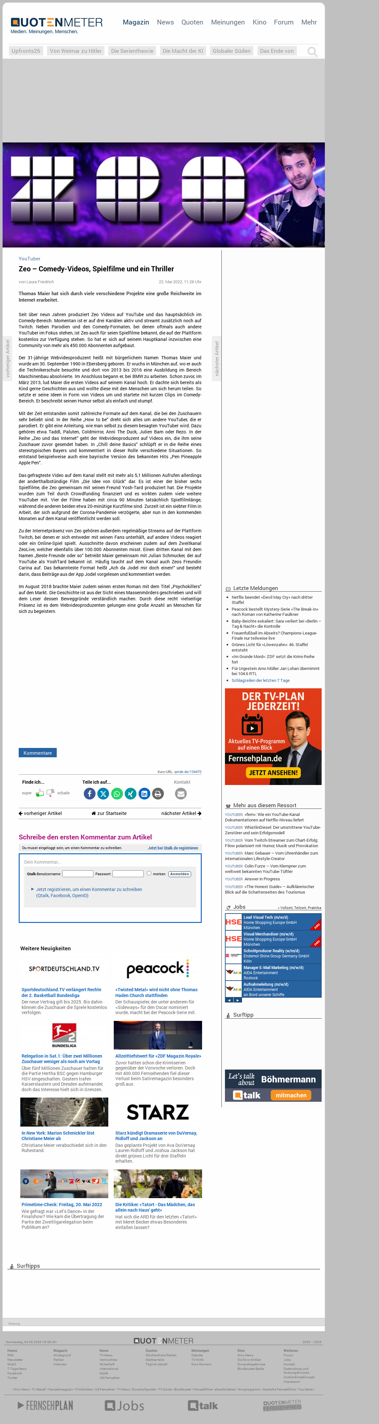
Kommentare (38, 753)
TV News (123, 1389)
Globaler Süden (232, 50)
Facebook (14, 1373)
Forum (284, 21)
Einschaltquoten (144, 1389)
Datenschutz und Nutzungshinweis (296, 1371)
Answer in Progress (252, 879)
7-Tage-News (17, 1369)
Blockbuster (182, 1389)
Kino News (21, 1389)
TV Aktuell (39, 1389)
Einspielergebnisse (251, 1364)
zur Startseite (109, 813)
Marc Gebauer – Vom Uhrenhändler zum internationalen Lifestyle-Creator (271, 855)
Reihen (58, 1360)
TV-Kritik (197, 1360)
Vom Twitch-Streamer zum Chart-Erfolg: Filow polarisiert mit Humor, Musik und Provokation (271, 843)
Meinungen (228, 21)
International (109, 1369)
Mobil (11, 1364)
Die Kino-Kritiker (249, 1360)
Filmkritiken (84, 1389)
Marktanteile (155, 1360)
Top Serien (306, 1389)
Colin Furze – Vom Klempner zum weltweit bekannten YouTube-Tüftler (265, 868)
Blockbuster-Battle (251, 1369)
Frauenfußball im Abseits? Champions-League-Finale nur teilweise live (274, 635)
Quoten (192, 21)
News (165, 21)
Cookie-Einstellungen (299, 1377)
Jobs (287, 1360)
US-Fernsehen (110, 1378)
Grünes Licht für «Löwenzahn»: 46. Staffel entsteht (270, 647)
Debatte (197, 1355)
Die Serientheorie (132, 50)
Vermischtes (108, 1360)
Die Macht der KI (183, 50)
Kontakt (289, 1364)
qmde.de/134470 (187, 771)
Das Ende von (277, 50)
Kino (260, 21)
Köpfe (104, 1373)
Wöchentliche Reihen (161, 1355)
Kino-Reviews (201, 1364)
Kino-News (245, 1355)
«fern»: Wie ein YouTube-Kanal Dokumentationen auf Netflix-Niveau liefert (264, 816)
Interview (60, 1364)
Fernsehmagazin (60, 1389)
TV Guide (165, 1389)
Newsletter (15, 1360)
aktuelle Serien (225, 1389)
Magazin (136, 21)
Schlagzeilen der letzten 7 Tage (261, 680)
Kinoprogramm (249, 1389)
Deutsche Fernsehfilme (279, 1389)
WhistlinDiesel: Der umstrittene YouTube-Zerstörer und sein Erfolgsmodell (273, 830)
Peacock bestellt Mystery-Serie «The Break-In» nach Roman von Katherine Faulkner (275, 611)
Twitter (12, 1378)
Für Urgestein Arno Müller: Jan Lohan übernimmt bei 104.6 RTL (276, 670)
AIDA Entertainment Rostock (265, 972)
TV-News (106, 1355)
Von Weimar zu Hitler (76, 50)
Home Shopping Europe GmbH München (273, 922)
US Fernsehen (105, 1389)
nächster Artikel (181, 813)
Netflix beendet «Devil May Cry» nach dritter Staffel (272, 599)
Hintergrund (62, 1355)
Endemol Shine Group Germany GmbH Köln (267, 955)
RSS (10, 1355)
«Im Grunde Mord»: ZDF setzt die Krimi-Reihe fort (273, 659)
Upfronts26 (26, 50)
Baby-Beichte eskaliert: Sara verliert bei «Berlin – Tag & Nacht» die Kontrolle (276, 623)
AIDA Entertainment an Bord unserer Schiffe (257, 989)
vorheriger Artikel (40, 813)
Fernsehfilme (202, 1389)
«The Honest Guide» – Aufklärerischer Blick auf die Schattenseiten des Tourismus (269, 889)
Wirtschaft (107, 1364)
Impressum (292, 1382)
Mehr (309, 21)
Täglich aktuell (157, 1364)
